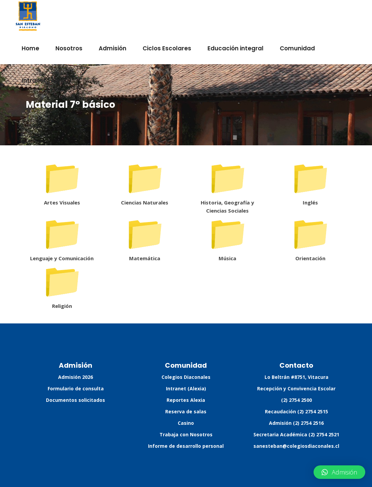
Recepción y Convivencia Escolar (296, 388)
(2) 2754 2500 (296, 400)
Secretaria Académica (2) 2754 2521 (296, 434)
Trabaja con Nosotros (186, 434)
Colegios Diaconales (186, 377)
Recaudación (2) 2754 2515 (296, 411)
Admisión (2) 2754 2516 (296, 423)
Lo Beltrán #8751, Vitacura (296, 377)
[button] (339, 472)
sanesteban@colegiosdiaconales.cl (296, 446)
